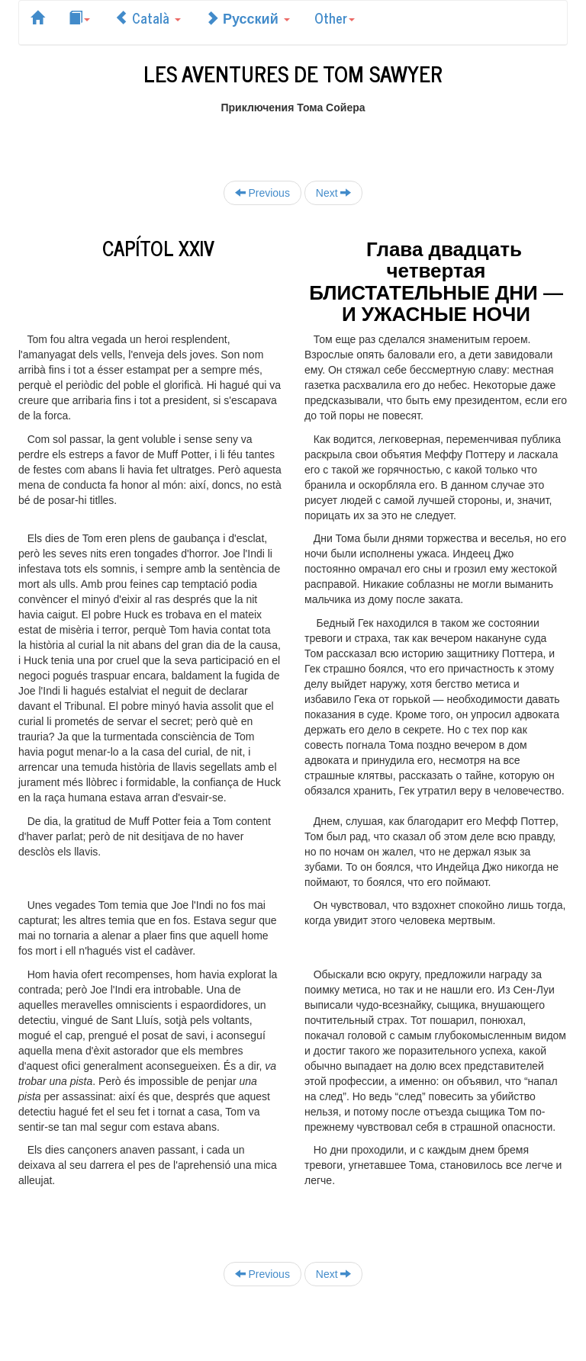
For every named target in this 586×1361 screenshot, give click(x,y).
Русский (247, 17)
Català (147, 17)
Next (334, 192)
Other (334, 17)
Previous (262, 192)
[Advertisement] (293, 138)
